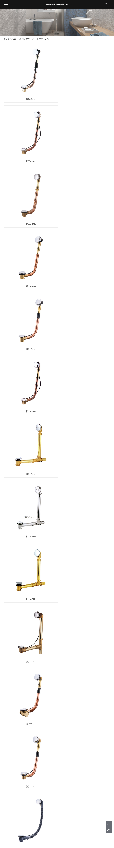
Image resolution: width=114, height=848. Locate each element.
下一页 (59, 765)
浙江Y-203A (84, 216)
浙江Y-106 (84, 753)
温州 (36, 836)
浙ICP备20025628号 (47, 839)
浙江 (21, 836)
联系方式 (69, 782)
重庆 (56, 836)
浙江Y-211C (84, 514)
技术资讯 (38, 790)
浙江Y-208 (84, 395)
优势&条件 (54, 782)
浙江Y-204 (29, 275)
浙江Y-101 (84, 574)
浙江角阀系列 (25, 790)
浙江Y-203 (29, 216)
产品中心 (30, 39)
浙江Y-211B (29, 514)
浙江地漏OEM (73, 839)
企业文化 (8, 786)
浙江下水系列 (43, 39)
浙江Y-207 (29, 395)
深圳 (51, 836)
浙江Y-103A (29, 694)
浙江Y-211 (29, 455)
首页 (45, 765)
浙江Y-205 (84, 335)
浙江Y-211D (29, 574)
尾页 (69, 765)
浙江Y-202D (29, 156)
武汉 (46, 836)
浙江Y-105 (84, 694)
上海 (41, 836)
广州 (61, 836)
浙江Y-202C (84, 96)
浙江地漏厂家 (88, 839)
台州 (17, 836)
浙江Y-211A (84, 455)
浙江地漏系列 (25, 786)
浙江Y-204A (84, 275)
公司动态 (38, 782)
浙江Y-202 (29, 96)
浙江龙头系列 (25, 793)
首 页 (21, 39)
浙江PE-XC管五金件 (26, 798)
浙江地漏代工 (101, 839)
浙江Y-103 (84, 634)
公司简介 (8, 782)
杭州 (26, 836)
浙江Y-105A (29, 753)
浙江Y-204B (29, 335)
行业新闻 (38, 786)
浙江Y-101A (29, 634)
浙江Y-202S (84, 156)
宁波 (31, 836)
